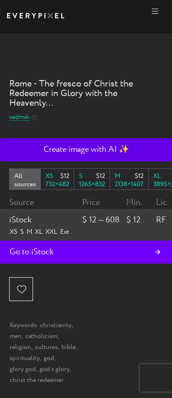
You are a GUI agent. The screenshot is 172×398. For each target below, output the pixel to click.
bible (68, 347)
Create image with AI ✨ (86, 150)
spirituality (25, 358)
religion (20, 347)
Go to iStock (32, 252)
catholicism (41, 336)
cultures (46, 347)
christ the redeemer (37, 380)
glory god (23, 369)
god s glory (54, 369)
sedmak (19, 117)
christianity (56, 325)
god (49, 358)
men (16, 336)
